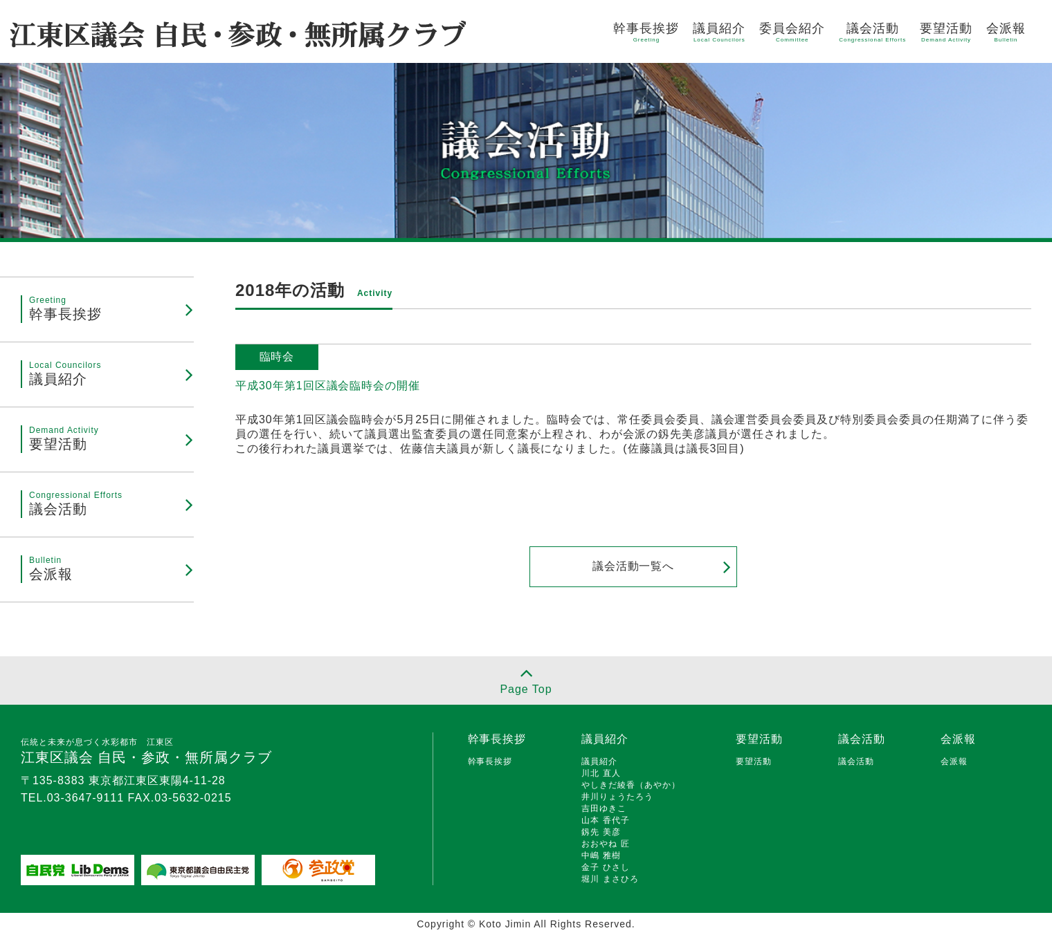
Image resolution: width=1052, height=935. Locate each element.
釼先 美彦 (600, 832)
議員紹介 (719, 32)
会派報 (1006, 32)
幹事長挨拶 (646, 32)
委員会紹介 (792, 32)
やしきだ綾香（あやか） (630, 785)
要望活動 (946, 32)
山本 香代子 (605, 820)
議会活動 (872, 32)
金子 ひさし (605, 867)
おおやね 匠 (605, 844)
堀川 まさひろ (609, 879)
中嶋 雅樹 (600, 855)
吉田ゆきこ (603, 808)
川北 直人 (600, 773)
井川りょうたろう (617, 797)
